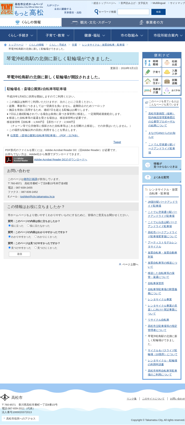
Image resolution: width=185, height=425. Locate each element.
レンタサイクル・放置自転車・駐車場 (103, 44)
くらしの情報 (36, 44)
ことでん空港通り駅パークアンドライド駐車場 (161, 148)
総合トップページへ (105, 3)
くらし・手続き (58, 44)
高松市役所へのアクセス (21, 418)
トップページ (16, 44)
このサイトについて (153, 398)
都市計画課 (30, 179)
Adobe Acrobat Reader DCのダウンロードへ (46, 159)
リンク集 (132, 398)
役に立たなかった (40, 225)
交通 (74, 44)
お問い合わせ (177, 398)
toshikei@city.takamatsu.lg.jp (37, 196)
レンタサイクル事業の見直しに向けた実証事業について (162, 309)
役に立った (17, 225)
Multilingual (159, 3)
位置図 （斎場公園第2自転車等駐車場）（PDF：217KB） (44, 135)
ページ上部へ (130, 264)
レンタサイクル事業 (160, 299)
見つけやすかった (21, 247)
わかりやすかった (21, 236)
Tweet (117, 142)
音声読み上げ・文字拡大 (134, 3)
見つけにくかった (47, 247)
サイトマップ (177, 3)
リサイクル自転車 (158, 319)
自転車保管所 (156, 283)
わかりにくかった (47, 236)
